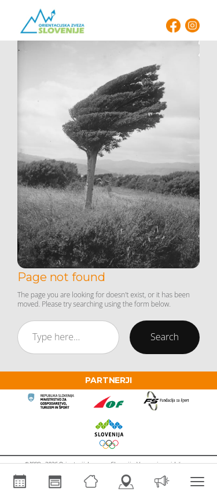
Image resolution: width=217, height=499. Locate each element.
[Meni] (198, 481)
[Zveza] (90, 481)
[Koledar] (19, 481)
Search (164, 336)
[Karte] (126, 481)
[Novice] (162, 481)
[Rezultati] (55, 481)
